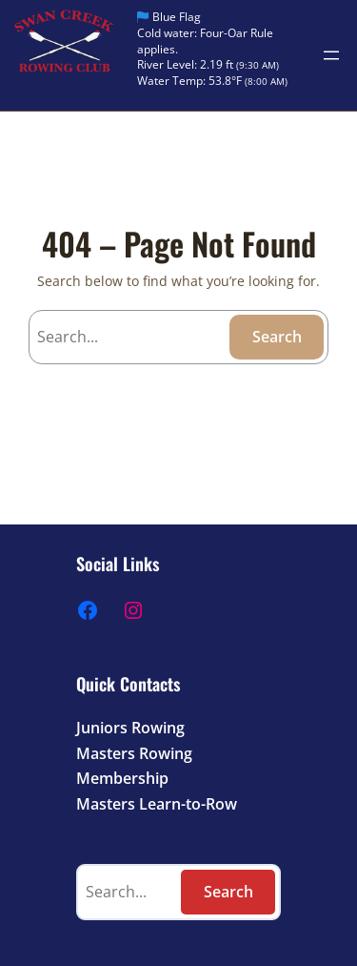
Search (277, 336)
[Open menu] (331, 55)
